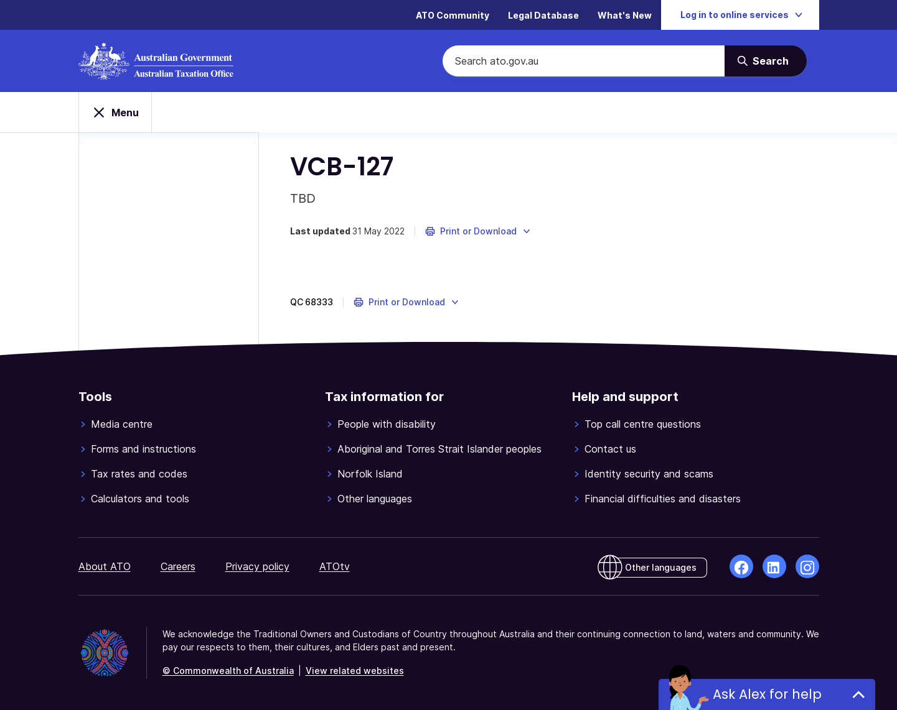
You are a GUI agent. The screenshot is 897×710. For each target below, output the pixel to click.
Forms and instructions (143, 449)
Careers (178, 566)
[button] (478, 231)
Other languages (374, 498)
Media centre (122, 424)
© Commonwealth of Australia (228, 670)
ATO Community (452, 15)
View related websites (355, 670)
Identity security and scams (649, 474)
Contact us (610, 449)
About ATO (104, 566)
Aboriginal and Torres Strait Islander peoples (439, 449)
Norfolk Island (370, 474)
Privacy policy (257, 566)
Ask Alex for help (767, 694)
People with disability (386, 424)
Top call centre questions (643, 424)
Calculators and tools (140, 498)
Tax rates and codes (139, 474)
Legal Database (543, 15)
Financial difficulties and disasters (663, 498)
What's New (625, 15)
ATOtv (334, 566)
